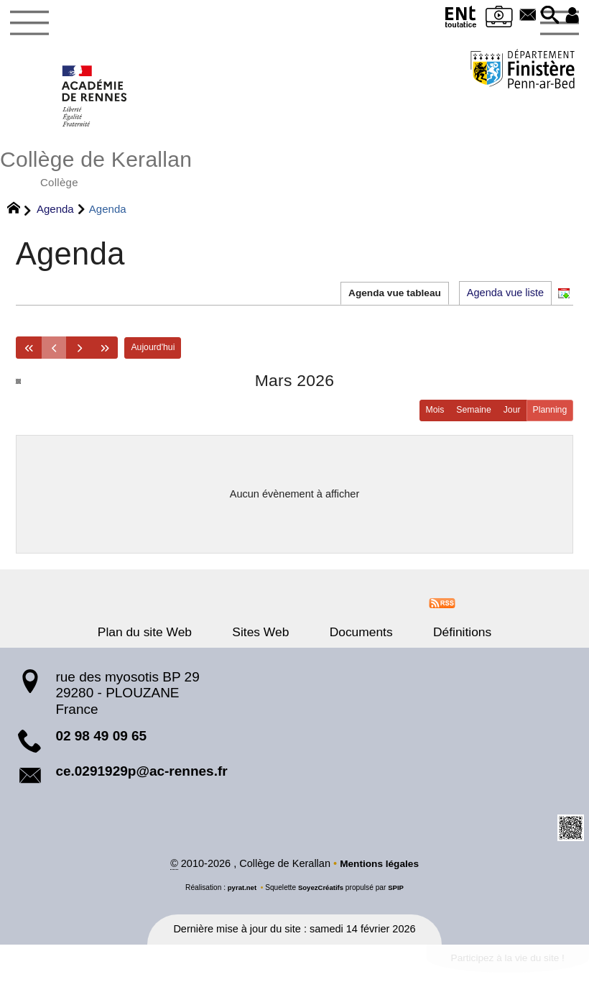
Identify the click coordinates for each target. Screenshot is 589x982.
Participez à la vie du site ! (502, 966)
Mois (427, 415)
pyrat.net (240, 895)
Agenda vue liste (505, 296)
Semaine (467, 415)
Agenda (55, 213)
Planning (548, 415)
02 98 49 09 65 (101, 742)
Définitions (444, 638)
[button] (547, 16)
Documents (354, 638)
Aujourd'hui (161, 352)
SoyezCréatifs (321, 895)
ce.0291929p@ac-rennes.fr (141, 777)
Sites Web (266, 638)
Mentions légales (380, 870)
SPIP (398, 895)
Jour (508, 415)
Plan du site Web (163, 638)
